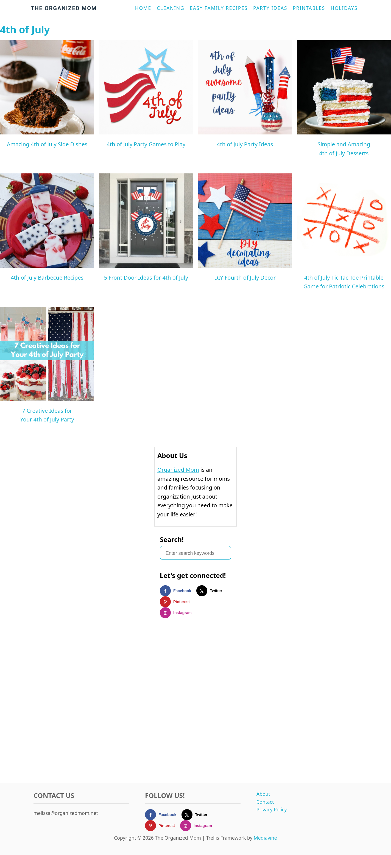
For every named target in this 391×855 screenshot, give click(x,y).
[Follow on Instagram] (178, 612)
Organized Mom (178, 469)
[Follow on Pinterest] (177, 601)
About (263, 794)
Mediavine (265, 837)
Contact (265, 801)
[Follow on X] (211, 590)
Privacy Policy (271, 809)
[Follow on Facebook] (178, 590)
